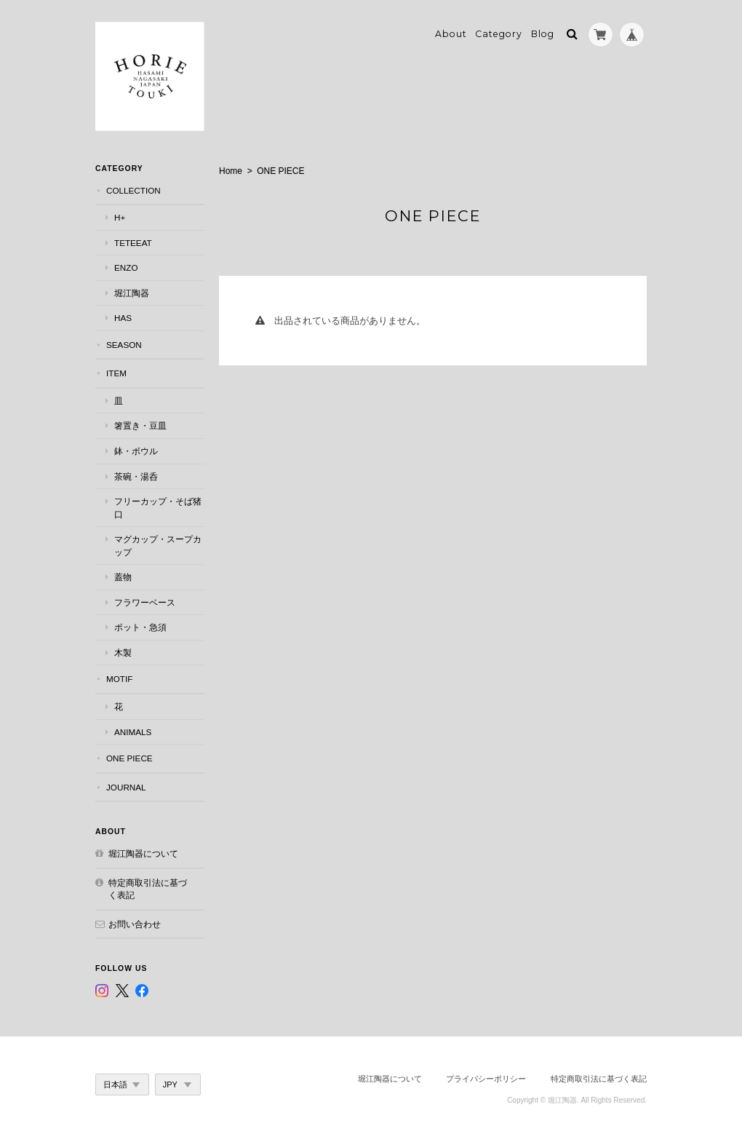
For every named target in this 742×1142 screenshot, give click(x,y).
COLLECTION (133, 190)
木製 (123, 652)
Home (230, 171)
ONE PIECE (129, 758)
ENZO (125, 267)
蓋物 (123, 577)
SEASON (124, 344)
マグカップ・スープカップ (158, 545)
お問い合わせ (134, 924)
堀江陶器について (143, 853)
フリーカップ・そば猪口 (158, 507)
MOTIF (119, 678)
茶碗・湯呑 (136, 476)
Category (498, 33)
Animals (132, 732)
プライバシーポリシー (486, 1078)
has (123, 317)
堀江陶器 (131, 293)
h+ (119, 217)
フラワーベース (144, 602)
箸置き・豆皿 (140, 425)
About (451, 33)
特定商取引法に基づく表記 (147, 889)
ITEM (116, 373)
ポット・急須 (140, 627)
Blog (542, 33)
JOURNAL (126, 787)
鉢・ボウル (136, 451)
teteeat (133, 242)
